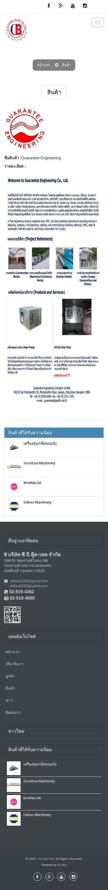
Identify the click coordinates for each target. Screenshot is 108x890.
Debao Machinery (37, 502)
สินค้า (66, 65)
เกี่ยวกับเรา (14, 664)
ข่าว (9, 700)
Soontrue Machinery (39, 463)
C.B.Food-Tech (45, 859)
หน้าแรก (43, 65)
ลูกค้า (10, 676)
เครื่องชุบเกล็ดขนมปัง (40, 443)
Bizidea (62, 865)
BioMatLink (32, 483)
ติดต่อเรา (13, 712)
